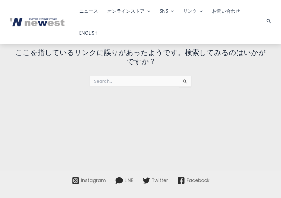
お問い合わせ (226, 11)
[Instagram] (89, 180)
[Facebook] (193, 180)
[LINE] (124, 180)
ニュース (88, 11)
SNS (166, 11)
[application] (147, 11)
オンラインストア (128, 11)
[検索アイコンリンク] (268, 22)
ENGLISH (88, 33)
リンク (193, 11)
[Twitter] (155, 180)
